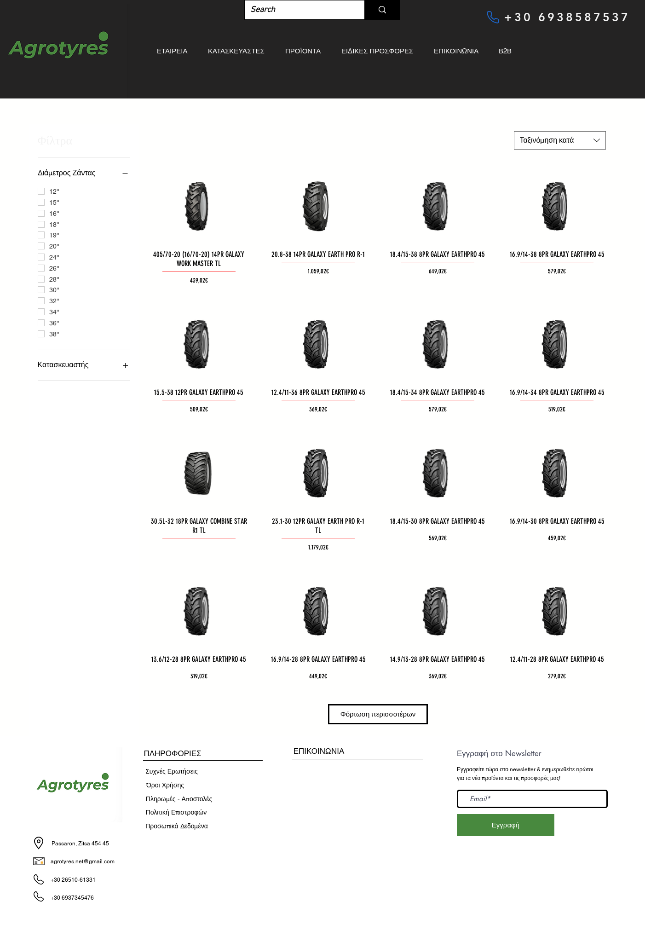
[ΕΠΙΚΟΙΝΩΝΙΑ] (319, 751)
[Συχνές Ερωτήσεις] (171, 772)
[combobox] (560, 140)
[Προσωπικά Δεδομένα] (176, 826)
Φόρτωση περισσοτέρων (378, 714)
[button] (172, 753)
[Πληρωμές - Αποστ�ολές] (179, 799)
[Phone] (493, 17)
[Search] (297, 9)
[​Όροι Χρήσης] (165, 785)
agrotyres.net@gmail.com (83, 861)
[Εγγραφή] (505, 825)
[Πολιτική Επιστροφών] (176, 813)
